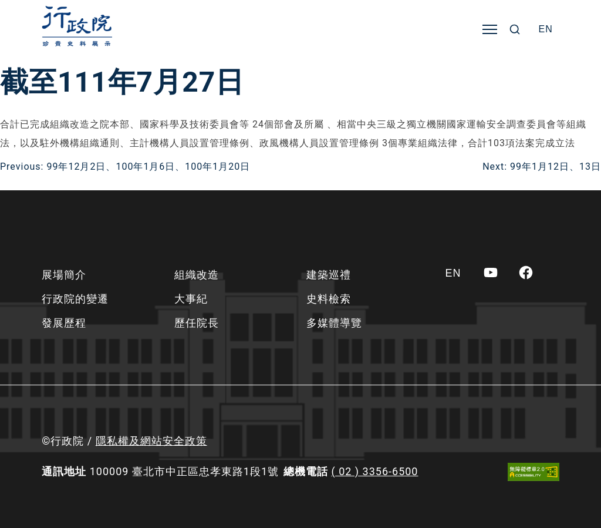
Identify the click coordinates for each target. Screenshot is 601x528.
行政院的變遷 (75, 298)
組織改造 (196, 274)
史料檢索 (328, 298)
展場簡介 (64, 274)
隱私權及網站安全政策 (151, 441)
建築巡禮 (328, 274)
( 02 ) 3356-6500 (375, 471)
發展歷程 (64, 323)
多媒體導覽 (334, 323)
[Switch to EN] (546, 29)
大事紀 (191, 298)
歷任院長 (196, 323)
